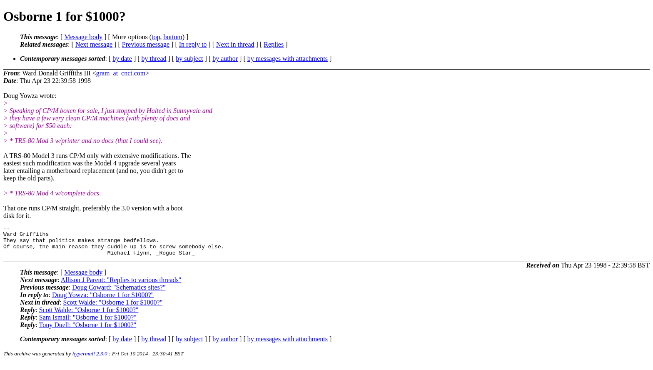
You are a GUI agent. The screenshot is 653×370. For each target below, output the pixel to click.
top (156, 36)
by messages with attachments (287, 58)
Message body (83, 36)
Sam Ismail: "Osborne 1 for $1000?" (88, 323)
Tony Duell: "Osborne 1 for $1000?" (87, 331)
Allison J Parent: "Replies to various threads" (121, 286)
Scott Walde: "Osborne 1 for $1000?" (113, 308)
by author (225, 58)
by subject (189, 58)
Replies (274, 44)
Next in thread (235, 44)
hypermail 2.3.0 (89, 360)
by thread (154, 58)
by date (122, 58)
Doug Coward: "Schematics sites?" (118, 293)
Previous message (145, 44)
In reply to (193, 44)
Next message (93, 44)
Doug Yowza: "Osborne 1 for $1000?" (103, 301)
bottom (172, 36)
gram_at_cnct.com (121, 73)
